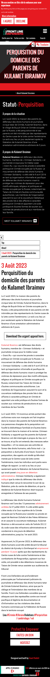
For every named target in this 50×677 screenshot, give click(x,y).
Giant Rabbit (34, 658)
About (3, 247)
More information (9, 15)
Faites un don (19, 38)
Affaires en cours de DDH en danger (37, 669)
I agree (7, 21)
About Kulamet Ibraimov (26, 93)
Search (42, 38)
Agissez (25, 642)
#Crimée (11, 615)
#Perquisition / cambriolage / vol (31, 616)
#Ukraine (20, 615)
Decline (20, 21)
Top (2, 242)
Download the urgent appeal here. (25, 336)
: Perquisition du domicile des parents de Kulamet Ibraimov (18, 254)
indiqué (4, 479)
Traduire (44, 44)
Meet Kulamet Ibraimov (18, 221)
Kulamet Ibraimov (9, 345)
